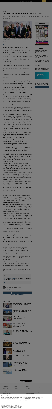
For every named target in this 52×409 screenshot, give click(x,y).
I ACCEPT (47, 400)
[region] (26, 401)
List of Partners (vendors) (27, 400)
